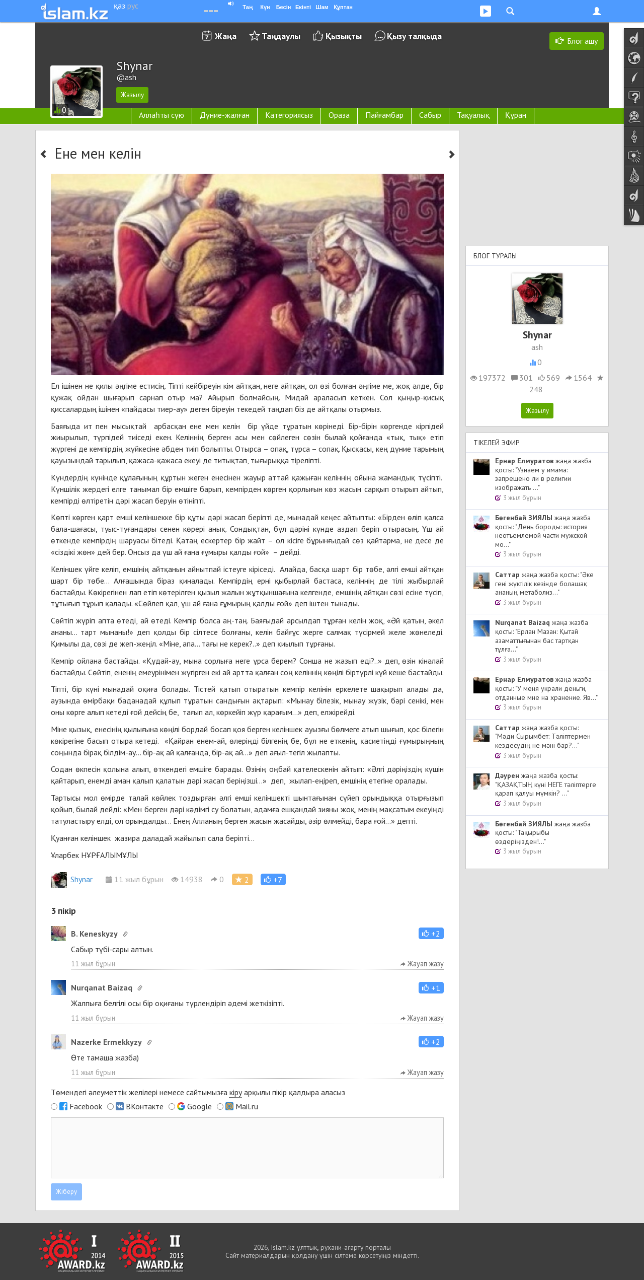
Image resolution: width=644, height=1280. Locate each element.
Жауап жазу (422, 963)
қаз (119, 6)
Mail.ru (246, 1106)
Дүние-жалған (225, 115)
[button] (273, 879)
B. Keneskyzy (94, 934)
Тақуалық (473, 115)
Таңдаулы (281, 36)
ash (537, 347)
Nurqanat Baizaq (101, 987)
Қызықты (344, 36)
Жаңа (225, 36)
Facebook (85, 1106)
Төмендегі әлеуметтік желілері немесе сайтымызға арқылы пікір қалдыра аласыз (198, 1092)
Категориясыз (289, 115)
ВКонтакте (145, 1106)
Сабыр (430, 115)
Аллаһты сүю (161, 115)
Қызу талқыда (414, 36)
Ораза (339, 115)
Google (199, 1106)
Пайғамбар (384, 115)
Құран (515, 115)
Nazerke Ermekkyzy (106, 1042)
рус (132, 6)
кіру (235, 1092)
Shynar (72, 879)
